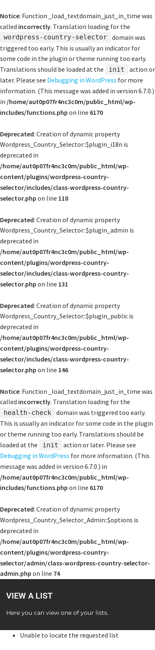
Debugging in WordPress (82, 80)
